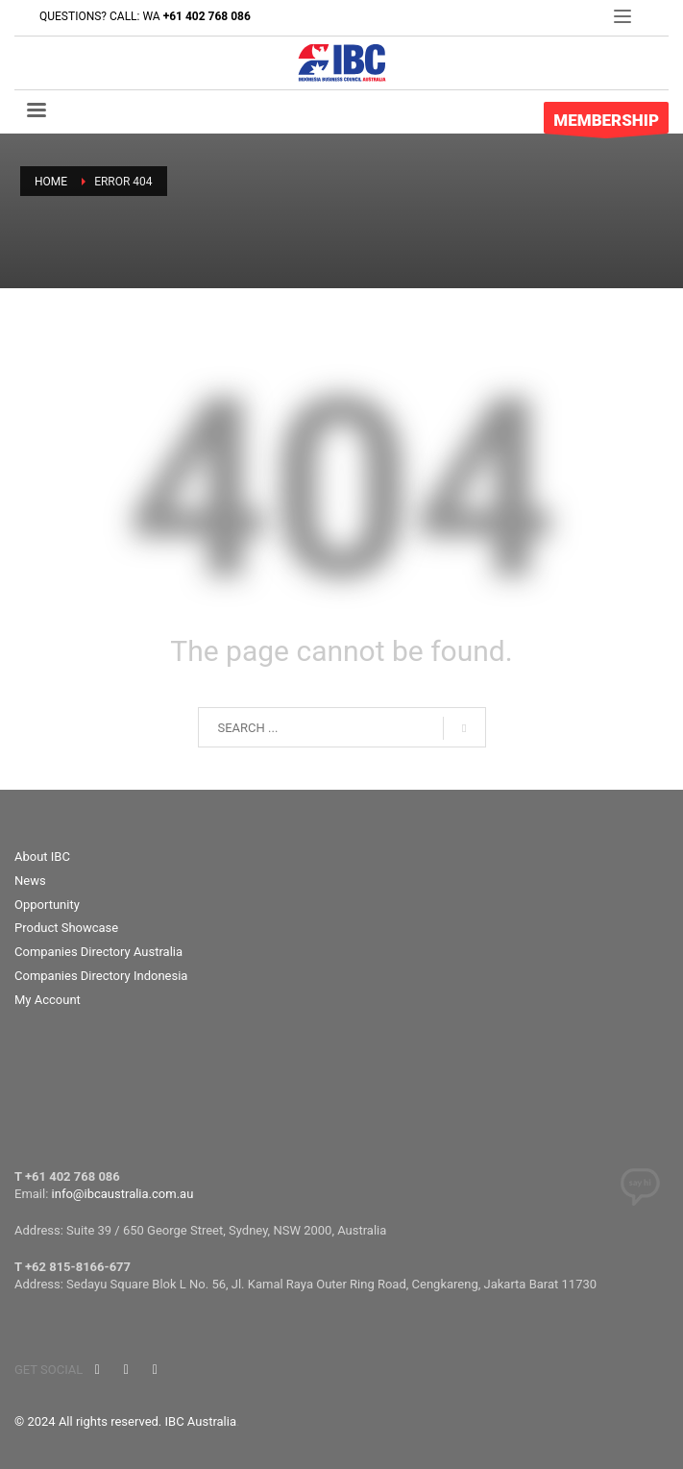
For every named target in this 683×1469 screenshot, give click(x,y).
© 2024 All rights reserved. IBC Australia (125, 1421)
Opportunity (47, 904)
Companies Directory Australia (98, 951)
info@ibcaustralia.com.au (123, 1194)
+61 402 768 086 (207, 16)
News (30, 880)
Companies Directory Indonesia (100, 975)
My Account (47, 999)
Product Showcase (66, 927)
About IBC (42, 856)
